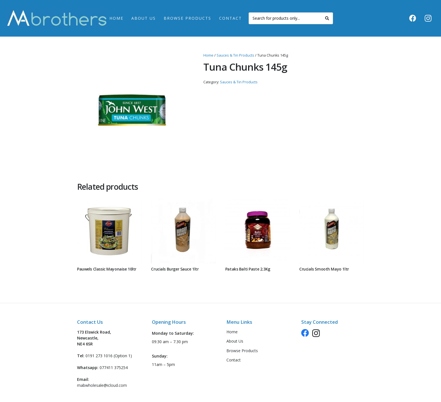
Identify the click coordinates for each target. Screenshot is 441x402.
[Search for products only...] (291, 18)
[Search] (327, 18)
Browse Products (242, 350)
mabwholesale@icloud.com (102, 385)
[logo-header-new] (57, 18)
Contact (233, 360)
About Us (234, 341)
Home (208, 55)
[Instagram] (428, 18)
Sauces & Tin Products (235, 55)
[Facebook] (413, 18)
